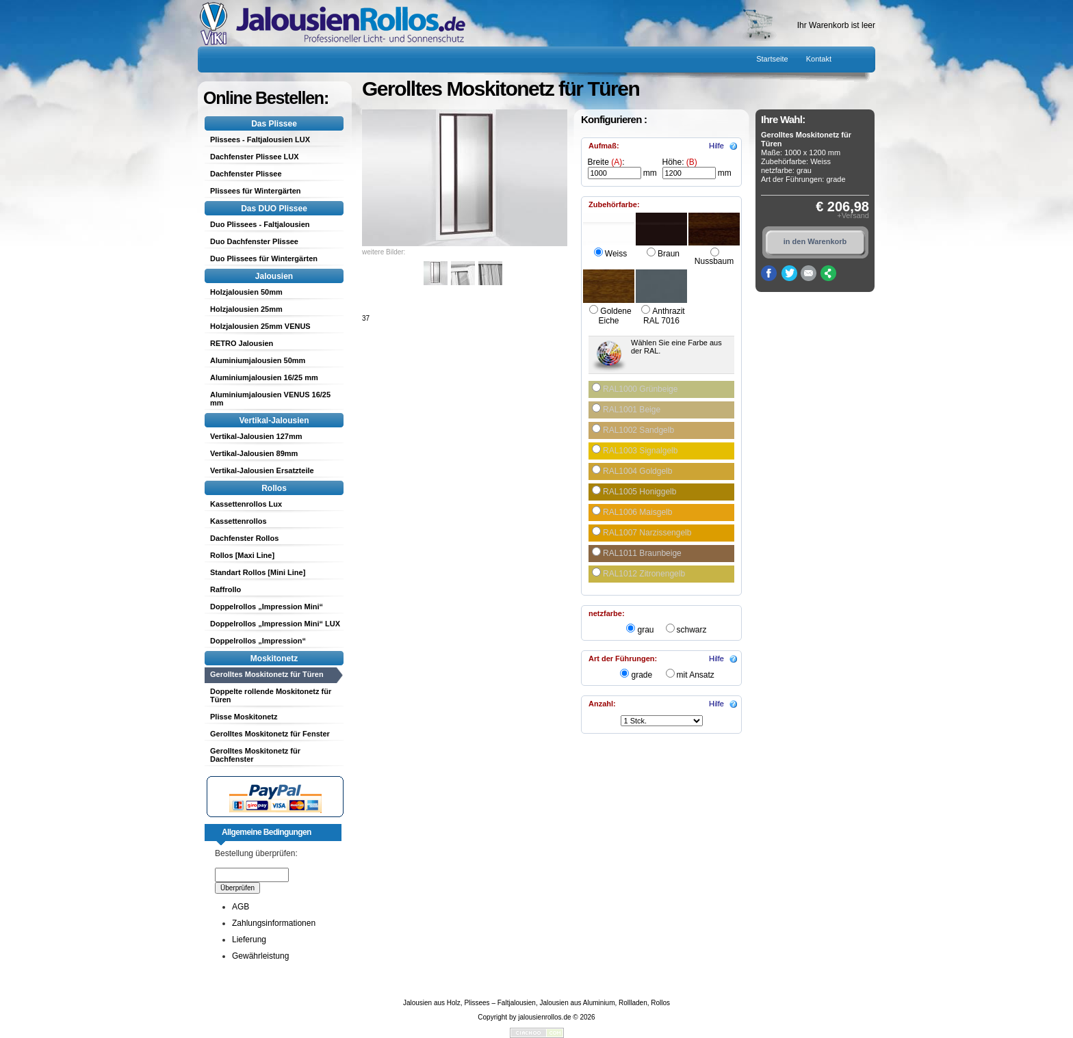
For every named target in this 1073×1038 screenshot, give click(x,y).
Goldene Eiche (614, 315)
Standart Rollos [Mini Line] (257, 572)
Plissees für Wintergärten (255, 191)
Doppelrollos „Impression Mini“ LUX (275, 624)
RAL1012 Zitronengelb (644, 573)
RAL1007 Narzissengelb (647, 532)
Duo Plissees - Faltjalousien (260, 224)
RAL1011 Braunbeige (642, 553)
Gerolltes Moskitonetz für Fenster (270, 734)
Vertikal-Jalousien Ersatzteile (262, 470)
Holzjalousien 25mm (246, 309)
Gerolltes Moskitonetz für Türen (267, 674)
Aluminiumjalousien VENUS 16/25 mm (270, 398)
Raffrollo (225, 589)
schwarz (692, 630)
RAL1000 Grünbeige (640, 389)
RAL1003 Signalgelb (640, 450)
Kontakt (818, 59)
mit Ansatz (695, 675)
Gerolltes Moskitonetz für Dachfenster (255, 755)
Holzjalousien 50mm (246, 292)
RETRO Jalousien (241, 343)
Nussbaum (714, 261)
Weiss (616, 253)
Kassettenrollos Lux (246, 504)
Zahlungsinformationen (273, 923)
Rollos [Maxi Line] (242, 555)
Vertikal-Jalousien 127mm (256, 436)
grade (641, 675)
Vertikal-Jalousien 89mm (254, 453)
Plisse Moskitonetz (243, 717)
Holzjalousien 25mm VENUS (260, 326)
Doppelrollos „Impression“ (258, 641)
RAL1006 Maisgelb (637, 512)
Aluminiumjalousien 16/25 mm (264, 377)
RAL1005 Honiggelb (639, 491)
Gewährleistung (260, 956)
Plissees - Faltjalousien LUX (260, 139)
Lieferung (249, 939)
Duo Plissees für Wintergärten (264, 258)
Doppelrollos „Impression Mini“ (266, 606)
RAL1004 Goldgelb (637, 471)
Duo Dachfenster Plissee (254, 241)
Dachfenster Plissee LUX (254, 156)
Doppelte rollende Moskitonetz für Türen (270, 695)
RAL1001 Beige (631, 409)
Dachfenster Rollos (244, 538)
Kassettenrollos (238, 521)
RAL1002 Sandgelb (638, 430)
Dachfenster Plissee (246, 174)
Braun (669, 253)
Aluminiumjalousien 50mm (257, 360)
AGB (240, 906)
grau (645, 630)
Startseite (772, 59)
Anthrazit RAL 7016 (664, 315)
